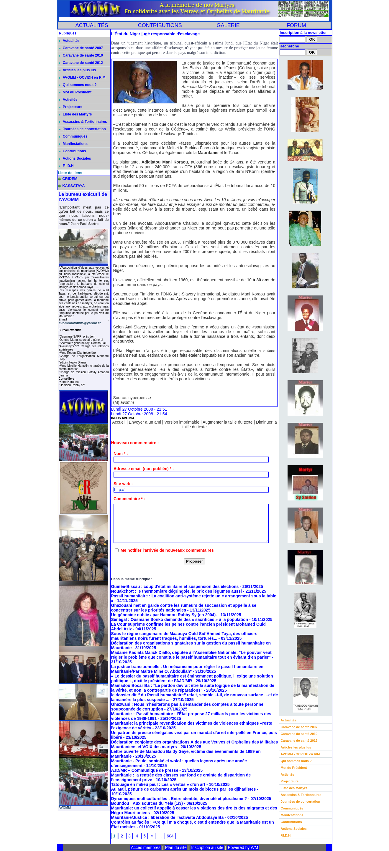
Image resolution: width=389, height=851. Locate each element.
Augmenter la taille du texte (228, 422)
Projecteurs (70, 107)
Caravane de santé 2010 (81, 55)
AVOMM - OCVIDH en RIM (82, 77)
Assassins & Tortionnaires (83, 122)
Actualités (69, 41)
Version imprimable (181, 422)
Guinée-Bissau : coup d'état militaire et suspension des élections (175, 586)
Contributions (72, 151)
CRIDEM (69, 178)
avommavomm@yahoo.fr (80, 323)
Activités (68, 100)
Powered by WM (243, 847)
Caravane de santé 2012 (81, 63)
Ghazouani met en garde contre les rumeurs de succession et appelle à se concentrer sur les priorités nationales (184, 607)
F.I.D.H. (67, 166)
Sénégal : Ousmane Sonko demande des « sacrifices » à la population (179, 619)
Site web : (123, 483)
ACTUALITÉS (91, 25)
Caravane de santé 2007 (81, 48)
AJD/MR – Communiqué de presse (144, 770)
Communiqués (73, 136)
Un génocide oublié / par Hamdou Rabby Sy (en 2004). (164, 614)
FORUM (296, 25)
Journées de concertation (82, 129)
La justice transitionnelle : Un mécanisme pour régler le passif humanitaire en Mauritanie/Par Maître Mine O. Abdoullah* (187, 669)
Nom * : (121, 453)
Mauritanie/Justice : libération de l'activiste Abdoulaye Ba (167, 817)
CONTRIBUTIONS (160, 25)
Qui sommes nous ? (78, 85)
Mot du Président (75, 92)
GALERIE (228, 25)
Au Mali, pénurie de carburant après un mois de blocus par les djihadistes (183, 789)
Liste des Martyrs (75, 114)
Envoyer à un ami (145, 422)
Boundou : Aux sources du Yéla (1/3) (147, 803)
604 (170, 836)
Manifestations (73, 144)
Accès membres (145, 847)
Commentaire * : (129, 498)
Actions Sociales (75, 158)
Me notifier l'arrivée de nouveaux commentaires (167, 550)
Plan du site (176, 847)
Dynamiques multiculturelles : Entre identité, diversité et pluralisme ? (179, 798)
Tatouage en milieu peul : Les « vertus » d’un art (158, 784)
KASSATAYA (73, 186)
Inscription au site (207, 847)
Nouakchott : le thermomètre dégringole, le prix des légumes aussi (176, 591)
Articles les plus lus (77, 70)
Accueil (118, 422)
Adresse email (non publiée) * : (144, 468)
